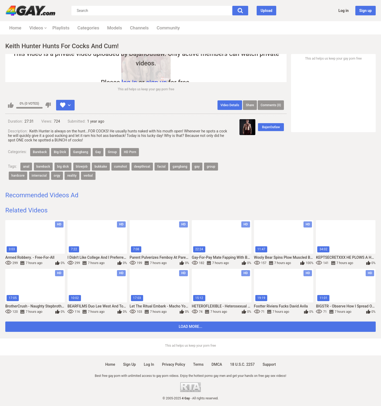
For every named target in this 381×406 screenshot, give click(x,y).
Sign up (365, 10)
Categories (88, 27)
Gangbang (80, 152)
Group (112, 152)
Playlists (60, 27)
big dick (63, 166)
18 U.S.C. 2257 (242, 364)
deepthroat (142, 166)
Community (168, 27)
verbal (88, 175)
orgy (57, 175)
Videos (36, 27)
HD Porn (130, 152)
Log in (343, 10)
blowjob (82, 166)
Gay (98, 152)
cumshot (120, 166)
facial (161, 166)
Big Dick (60, 152)
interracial (39, 175)
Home (15, 27)
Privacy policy (173, 364)
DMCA (217, 364)
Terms (198, 364)
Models (114, 27)
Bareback (40, 152)
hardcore (18, 175)
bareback (43, 166)
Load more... (190, 326)
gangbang (180, 166)
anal (26, 166)
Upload (266, 10)
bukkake (100, 166)
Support (269, 364)
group (211, 166)
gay (197, 166)
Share (250, 105)
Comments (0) (271, 105)
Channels (139, 27)
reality (71, 175)
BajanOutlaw (271, 127)
